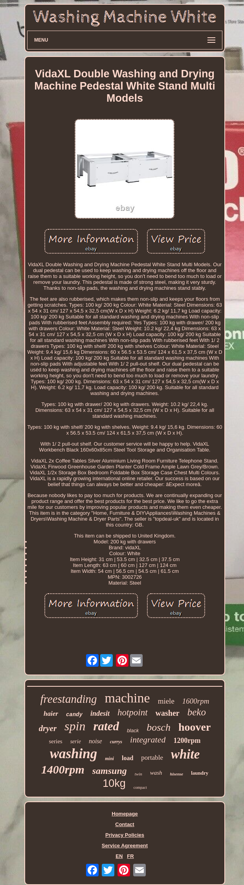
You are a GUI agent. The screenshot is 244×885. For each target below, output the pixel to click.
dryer (48, 728)
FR (130, 856)
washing (73, 753)
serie (75, 741)
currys (116, 741)
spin (74, 726)
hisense (176, 774)
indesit (100, 713)
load (127, 758)
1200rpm (186, 740)
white (185, 754)
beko (196, 712)
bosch (159, 727)
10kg (114, 783)
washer (168, 713)
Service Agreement (125, 845)
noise (95, 741)
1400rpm (62, 769)
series (55, 741)
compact (140, 787)
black (133, 730)
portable (152, 757)
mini (109, 758)
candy (74, 714)
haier (51, 713)
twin (138, 774)
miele (166, 701)
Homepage (125, 814)
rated (106, 726)
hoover (194, 727)
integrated (147, 739)
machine (127, 698)
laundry (199, 773)
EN (119, 856)
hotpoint (132, 712)
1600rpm (195, 701)
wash (156, 773)
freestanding (68, 699)
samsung (109, 771)
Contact (124, 824)
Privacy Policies (124, 835)
